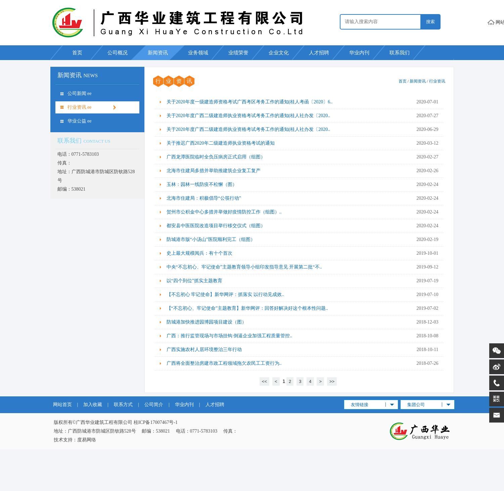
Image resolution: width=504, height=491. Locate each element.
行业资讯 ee (79, 107)
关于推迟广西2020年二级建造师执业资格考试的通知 (221, 143)
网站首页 (62, 404)
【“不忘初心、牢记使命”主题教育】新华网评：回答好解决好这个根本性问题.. (247, 308)
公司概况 (117, 52)
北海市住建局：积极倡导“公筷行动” (204, 198)
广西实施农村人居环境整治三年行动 (204, 349)
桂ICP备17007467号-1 (156, 422)
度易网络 (86, 439)
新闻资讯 (158, 52)
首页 (77, 52)
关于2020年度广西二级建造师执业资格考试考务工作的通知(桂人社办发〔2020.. (248, 115)
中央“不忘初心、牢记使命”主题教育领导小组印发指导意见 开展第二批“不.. (244, 266)
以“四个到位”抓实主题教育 (194, 280)
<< (264, 381)
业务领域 (198, 52)
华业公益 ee (79, 121)
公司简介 (153, 404)
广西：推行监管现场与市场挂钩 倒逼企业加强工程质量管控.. (229, 335)
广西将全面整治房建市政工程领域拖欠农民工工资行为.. (224, 363)
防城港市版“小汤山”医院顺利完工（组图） (211, 239)
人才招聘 (319, 52)
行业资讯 (437, 81)
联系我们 (400, 52)
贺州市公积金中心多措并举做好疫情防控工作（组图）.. (224, 211)
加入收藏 (92, 404)
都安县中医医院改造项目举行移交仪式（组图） (216, 225)
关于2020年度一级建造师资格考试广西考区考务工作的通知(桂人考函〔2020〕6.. (250, 101)
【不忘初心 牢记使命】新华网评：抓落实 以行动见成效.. (225, 294)
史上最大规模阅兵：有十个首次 (199, 253)
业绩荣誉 (238, 52)
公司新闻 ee (79, 93)
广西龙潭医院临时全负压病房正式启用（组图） (216, 156)
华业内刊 (359, 52)
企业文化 (279, 52)
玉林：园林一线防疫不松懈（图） (202, 184)
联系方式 (123, 404)
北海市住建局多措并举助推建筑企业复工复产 (214, 170)
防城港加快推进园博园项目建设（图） (206, 322)
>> (331, 381)
